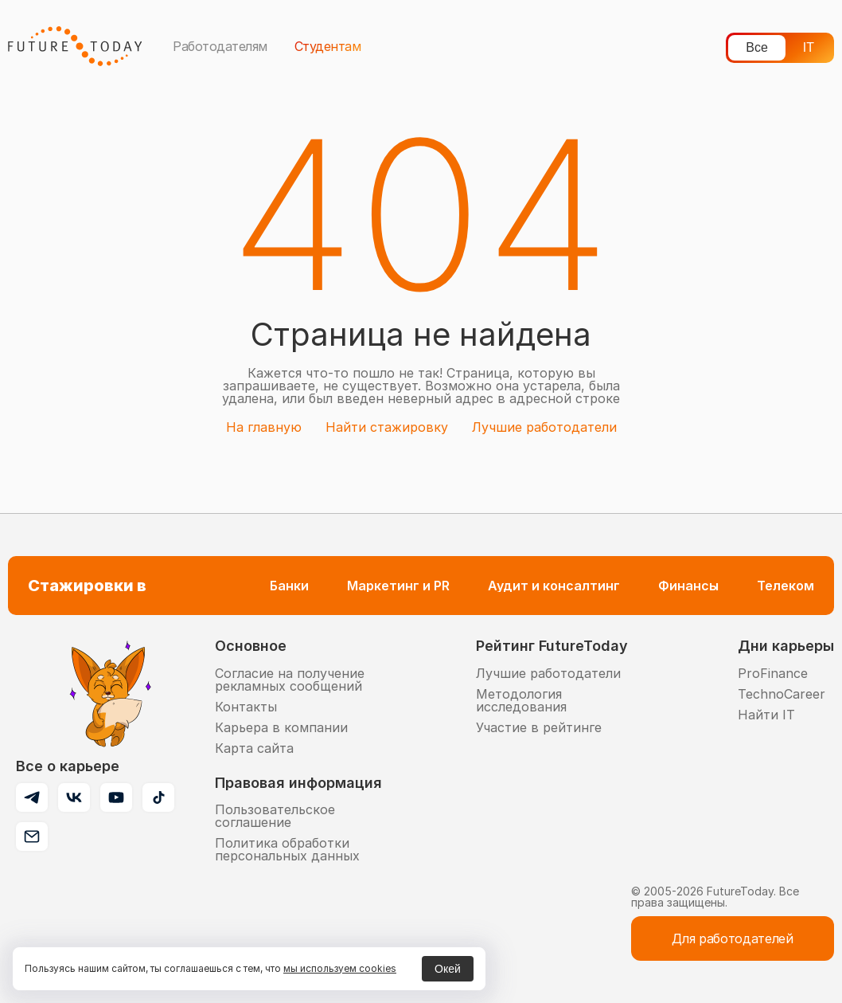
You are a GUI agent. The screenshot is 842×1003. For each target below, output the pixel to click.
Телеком (785, 586)
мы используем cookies (339, 968)
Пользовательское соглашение (275, 815)
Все (757, 47)
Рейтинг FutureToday (552, 645)
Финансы (688, 586)
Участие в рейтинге (539, 727)
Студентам (327, 46)
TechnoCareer (781, 694)
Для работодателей (732, 938)
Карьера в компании (281, 727)
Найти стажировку (386, 427)
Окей (448, 968)
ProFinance (773, 673)
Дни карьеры (786, 645)
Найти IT (766, 715)
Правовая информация (298, 782)
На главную (264, 427)
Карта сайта (254, 748)
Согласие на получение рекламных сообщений (289, 679)
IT (808, 47)
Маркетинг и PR (398, 586)
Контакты (246, 707)
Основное (251, 645)
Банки (289, 586)
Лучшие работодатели (544, 427)
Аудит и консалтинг (554, 586)
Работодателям (220, 46)
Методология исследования (521, 700)
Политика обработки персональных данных (287, 849)
